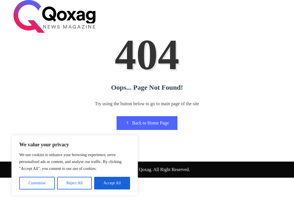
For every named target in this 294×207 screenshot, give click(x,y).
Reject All (74, 183)
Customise (36, 183)
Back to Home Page (147, 122)
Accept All (112, 183)
